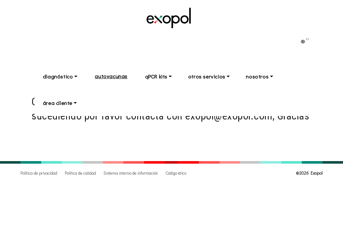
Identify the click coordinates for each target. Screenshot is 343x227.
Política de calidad (80, 173)
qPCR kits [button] (162, 76)
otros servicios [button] (216, 76)
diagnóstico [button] (60, 76)
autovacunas (115, 76)
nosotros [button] (271, 76)
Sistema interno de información (131, 173)
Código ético (176, 173)
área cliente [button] (59, 101)
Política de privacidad (38, 173)
